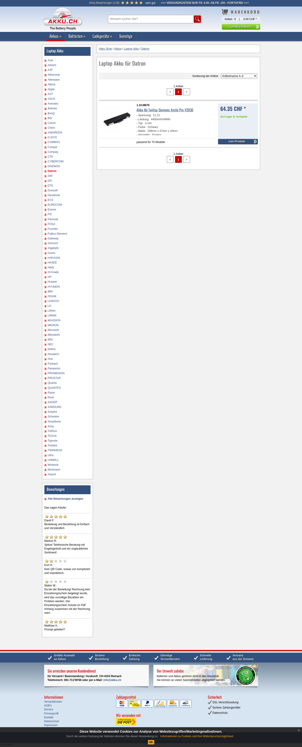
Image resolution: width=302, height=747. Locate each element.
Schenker (53, 416)
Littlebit (52, 315)
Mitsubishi (54, 334)
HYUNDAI (54, 286)
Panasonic (54, 368)
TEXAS (52, 435)
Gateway (53, 238)
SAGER (52, 402)
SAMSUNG (55, 407)
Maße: (142, 131)
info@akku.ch (112, 680)
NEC (50, 344)
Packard (53, 363)
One (50, 359)
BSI (50, 118)
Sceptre (52, 411)
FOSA (51, 224)
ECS (50, 200)
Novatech (53, 354)
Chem (51, 127)
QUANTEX (54, 387)
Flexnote (53, 219)
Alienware (54, 79)
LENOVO (53, 301)
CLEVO (52, 137)
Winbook (53, 464)
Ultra (50, 455)
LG (49, 305)
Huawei (52, 281)
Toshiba (52, 445)
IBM (50, 291)
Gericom (53, 243)
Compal (52, 147)
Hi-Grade (53, 272)
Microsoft (53, 330)
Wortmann (54, 469)
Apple (51, 89)
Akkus (55, 36)
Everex (52, 209)
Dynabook (54, 195)
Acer (50, 60)
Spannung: (144, 115)
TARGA (52, 431)
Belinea (52, 108)
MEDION (53, 325)
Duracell (53, 190)
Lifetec (52, 310)
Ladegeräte (102, 36)
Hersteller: (144, 134)
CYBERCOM (55, 161)
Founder (53, 228)
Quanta (52, 382)
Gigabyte (53, 248)
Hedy (51, 267)
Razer (51, 392)
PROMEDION (56, 373)
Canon (52, 123)
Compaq (53, 151)
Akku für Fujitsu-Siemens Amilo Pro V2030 (165, 110)
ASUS (51, 98)
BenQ (51, 113)
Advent (52, 65)
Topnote (53, 440)
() (104, 3)
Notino (52, 349)
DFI (50, 180)
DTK (50, 185)
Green (51, 253)
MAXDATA (54, 320)
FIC (50, 214)
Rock (51, 397)
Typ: (140, 123)
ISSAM (52, 296)
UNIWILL (53, 460)
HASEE (52, 262)
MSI (50, 339)
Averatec (53, 103)
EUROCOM (55, 204)
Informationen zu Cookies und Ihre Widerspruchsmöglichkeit (196, 736)
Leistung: (143, 119)
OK (151, 742)
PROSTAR (54, 378)
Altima (51, 84)
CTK (50, 156)
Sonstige (125, 36)
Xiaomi (52, 474)
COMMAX (54, 142)
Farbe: (142, 127)
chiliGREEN (55, 132)
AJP (50, 70)
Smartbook (54, 421)
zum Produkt (236, 141)
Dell (50, 175)
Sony (51, 426)
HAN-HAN (54, 257)
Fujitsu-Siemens (57, 233)
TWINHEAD (55, 450)
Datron (52, 171)
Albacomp (54, 74)
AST (50, 94)
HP (50, 277)
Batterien (77, 36)
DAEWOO (54, 166)
